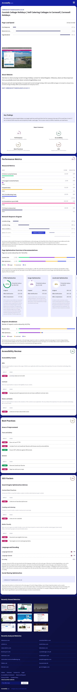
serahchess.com (43, 644)
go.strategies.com (44, 667)
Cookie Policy (14, 677)
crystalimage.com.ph (45, 651)
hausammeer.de (43, 663)
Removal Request (21, 675)
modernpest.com (44, 655)
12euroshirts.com (6, 648)
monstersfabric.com (45, 640)
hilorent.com (4, 667)
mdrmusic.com (5, 655)
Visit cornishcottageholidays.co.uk (16, 88)
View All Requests (38, 232)
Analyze (24, 683)
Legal (23, 672)
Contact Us (16, 672)
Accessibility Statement (7, 675)
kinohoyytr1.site (5, 651)
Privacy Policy (5, 677)
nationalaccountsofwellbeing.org (10, 659)
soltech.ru (4, 644)
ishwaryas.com (5, 640)
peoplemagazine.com (45, 659)
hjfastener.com (43, 648)
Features (9, 672)
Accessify (7, 3)
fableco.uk (4, 663)
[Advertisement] (38, 42)
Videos (3, 672)
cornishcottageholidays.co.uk (13, 10)
